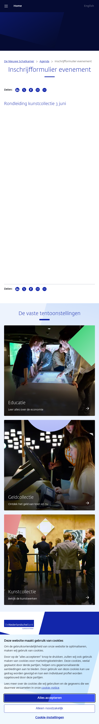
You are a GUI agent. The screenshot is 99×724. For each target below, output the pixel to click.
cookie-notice (50, 687)
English (89, 6)
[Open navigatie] (6, 6)
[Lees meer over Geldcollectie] (87, 503)
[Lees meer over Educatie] (87, 408)
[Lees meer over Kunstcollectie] (87, 597)
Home (18, 6)
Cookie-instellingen (49, 717)
